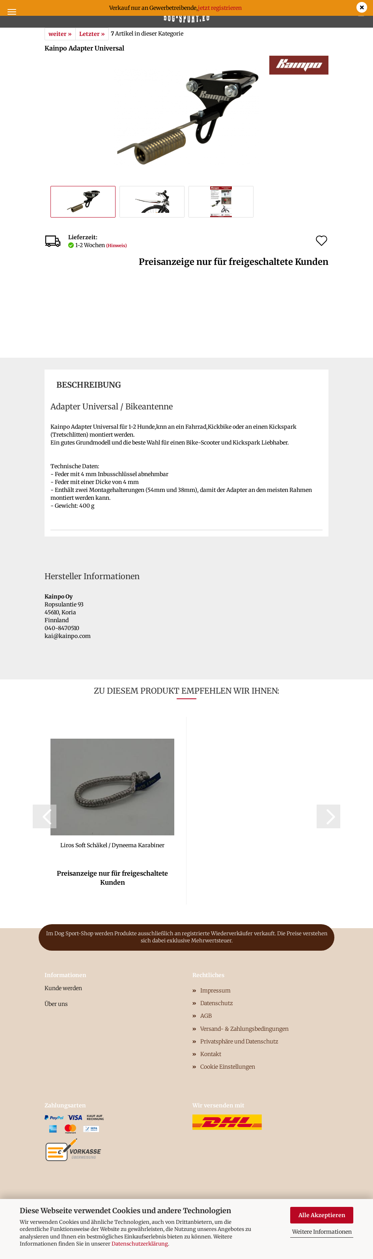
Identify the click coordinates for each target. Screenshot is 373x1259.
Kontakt (210, 1054)
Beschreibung (88, 385)
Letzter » (92, 34)
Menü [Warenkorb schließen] (11, 11)
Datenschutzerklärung (140, 1243)
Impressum (215, 990)
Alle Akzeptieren (321, 1215)
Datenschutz (216, 1003)
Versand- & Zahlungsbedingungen (244, 1028)
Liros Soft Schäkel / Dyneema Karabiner (112, 845)
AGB (206, 1015)
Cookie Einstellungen (227, 1066)
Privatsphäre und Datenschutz (239, 1041)
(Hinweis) (116, 245)
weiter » (60, 34)
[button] (44, 816)
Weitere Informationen (322, 1231)
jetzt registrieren (220, 7)
